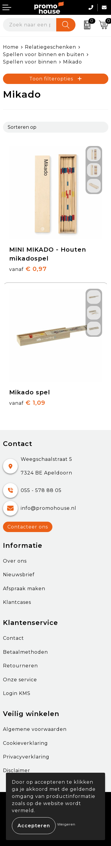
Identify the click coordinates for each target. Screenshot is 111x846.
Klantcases (17, 602)
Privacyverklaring (26, 757)
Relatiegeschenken (50, 47)
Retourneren (20, 666)
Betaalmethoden (25, 652)
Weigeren (66, 824)
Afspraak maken (24, 588)
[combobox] (30, 24)
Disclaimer (16, 770)
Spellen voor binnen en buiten (43, 54)
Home (11, 47)
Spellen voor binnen (30, 62)
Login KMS (16, 693)
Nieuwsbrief (19, 574)
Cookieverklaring (25, 743)
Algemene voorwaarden (35, 729)
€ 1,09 (27, 402)
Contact (13, 638)
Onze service (20, 679)
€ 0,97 (28, 268)
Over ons (15, 561)
